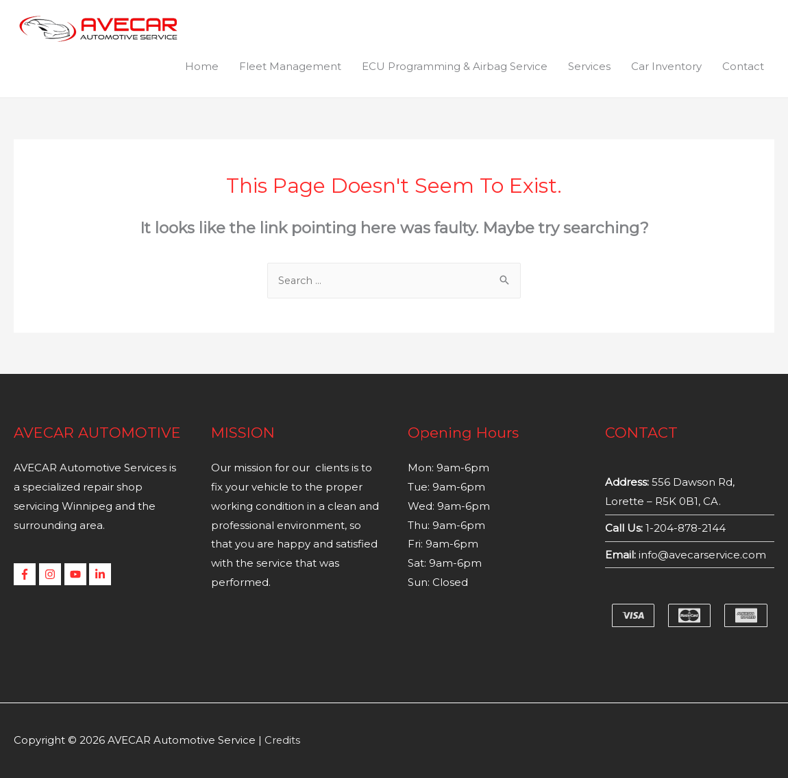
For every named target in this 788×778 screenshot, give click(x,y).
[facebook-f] (26, 575)
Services (589, 66)
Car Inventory (666, 66)
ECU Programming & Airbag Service (454, 66)
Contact (743, 66)
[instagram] (51, 575)
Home (202, 66)
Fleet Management (290, 66)
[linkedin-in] (101, 575)
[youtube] (77, 575)
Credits (282, 740)
